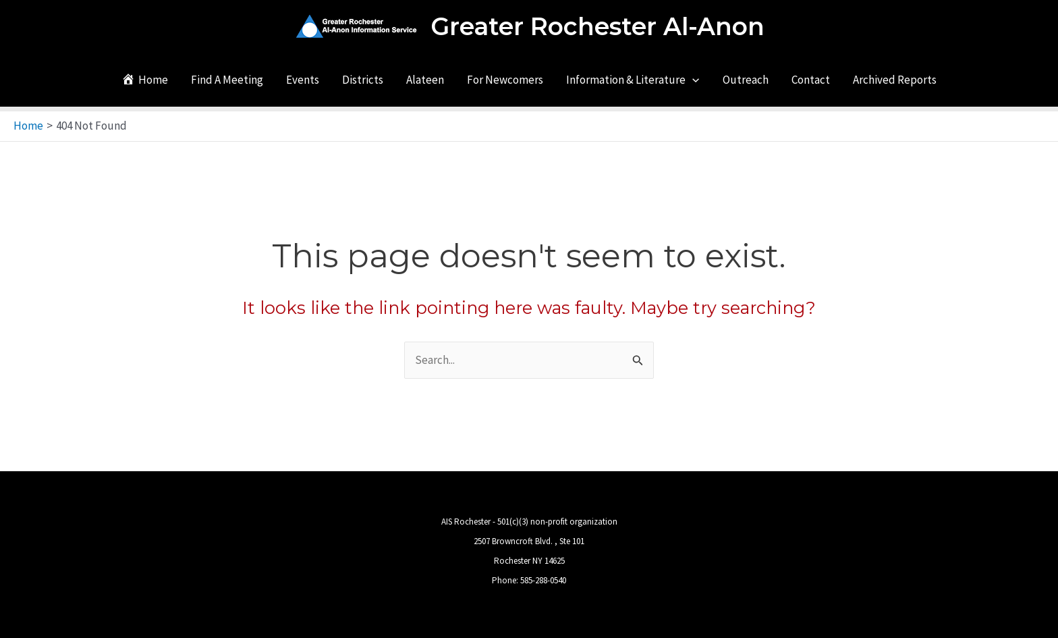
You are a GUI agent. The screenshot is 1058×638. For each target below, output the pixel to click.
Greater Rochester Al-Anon (597, 26)
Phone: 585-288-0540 (529, 580)
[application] (692, 80)
